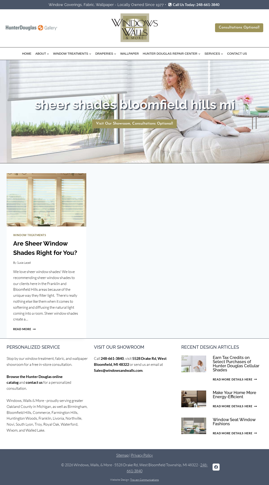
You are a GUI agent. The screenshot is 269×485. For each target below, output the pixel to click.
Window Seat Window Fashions (234, 421)
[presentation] (46, 199)
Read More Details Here (235, 379)
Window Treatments (29, 235)
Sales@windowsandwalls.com (118, 370)
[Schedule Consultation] (134, 123)
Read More (24, 329)
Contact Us (237, 53)
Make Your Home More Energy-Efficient (234, 394)
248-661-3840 (112, 358)
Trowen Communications (144, 479)
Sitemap (122, 455)
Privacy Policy (142, 455)
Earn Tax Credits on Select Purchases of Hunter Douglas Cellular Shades (236, 363)
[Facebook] (216, 467)
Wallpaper (129, 53)
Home (26, 53)
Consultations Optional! (239, 27)
